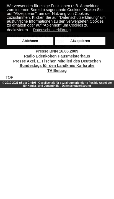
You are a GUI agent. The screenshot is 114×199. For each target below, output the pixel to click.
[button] (30, 30)
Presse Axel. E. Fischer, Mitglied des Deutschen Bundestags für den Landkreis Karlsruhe (57, 63)
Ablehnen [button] (30, 41)
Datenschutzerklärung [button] (52, 30)
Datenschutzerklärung (76, 85)
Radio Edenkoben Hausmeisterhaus (57, 56)
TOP (10, 77)
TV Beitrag (57, 70)
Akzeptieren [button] (80, 41)
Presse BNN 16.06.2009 (57, 51)
